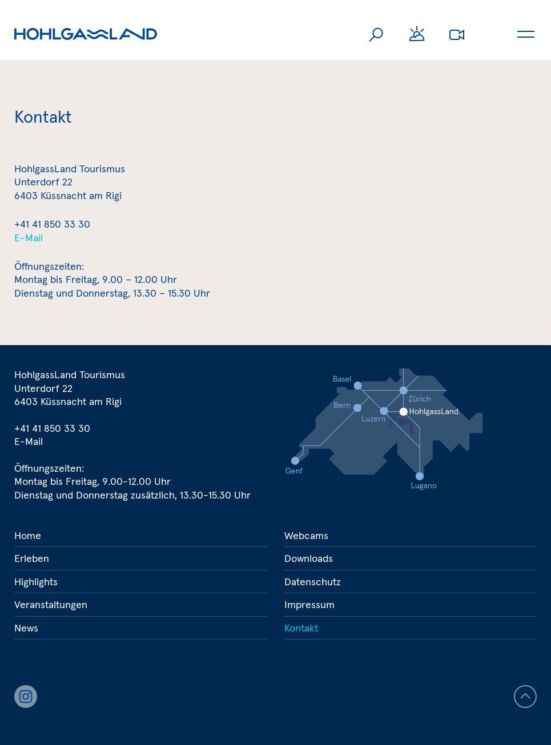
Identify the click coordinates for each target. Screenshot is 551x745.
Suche (376, 34)
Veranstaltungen (50, 604)
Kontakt (301, 627)
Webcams (456, 34)
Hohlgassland (85, 34)
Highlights (36, 581)
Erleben (31, 558)
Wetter (416, 34)
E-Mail (28, 237)
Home (27, 535)
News (26, 627)
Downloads (308, 558)
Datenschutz (312, 581)
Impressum (309, 604)
